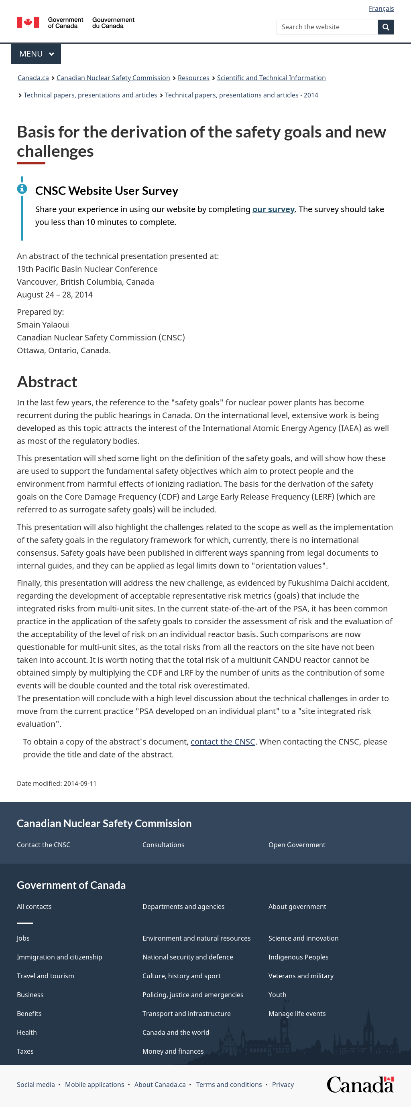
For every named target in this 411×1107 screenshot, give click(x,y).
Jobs (23, 938)
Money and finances (173, 1051)
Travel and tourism (45, 975)
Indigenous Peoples (299, 957)
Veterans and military (301, 975)
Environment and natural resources (196, 938)
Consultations (163, 844)
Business (30, 994)
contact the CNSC (223, 741)
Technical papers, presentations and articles (90, 95)
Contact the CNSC (43, 844)
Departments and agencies (183, 906)
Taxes (25, 1051)
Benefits (29, 1013)
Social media (36, 1084)
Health (27, 1032)
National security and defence (187, 957)
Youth (278, 994)
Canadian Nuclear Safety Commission (113, 77)
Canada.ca (33, 77)
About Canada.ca (160, 1084)
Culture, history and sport (181, 975)
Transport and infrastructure (186, 1013)
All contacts (34, 906)
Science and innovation (304, 938)
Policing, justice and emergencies (193, 994)
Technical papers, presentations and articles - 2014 (241, 95)
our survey (273, 209)
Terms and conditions (229, 1084)
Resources (194, 77)
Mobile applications (94, 1084)
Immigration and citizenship (59, 957)
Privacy (283, 1084)
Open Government (297, 844)
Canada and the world (176, 1032)
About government (297, 906)
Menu (37, 53)
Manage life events (297, 1013)
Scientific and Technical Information (271, 77)
